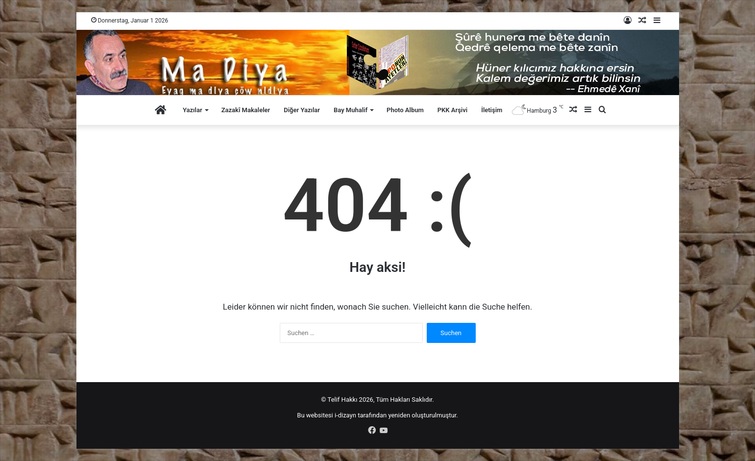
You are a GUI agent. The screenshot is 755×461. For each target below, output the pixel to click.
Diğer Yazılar (302, 110)
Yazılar (192, 110)
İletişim (491, 110)
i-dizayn (345, 415)
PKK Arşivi (452, 110)
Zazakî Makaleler (245, 110)
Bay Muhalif (350, 110)
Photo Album (405, 110)
